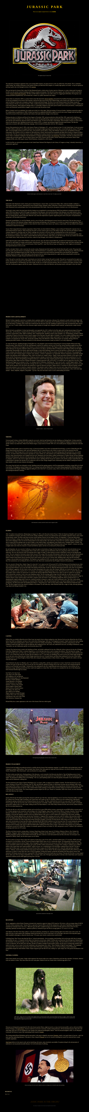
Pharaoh (42, 1037)
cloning (42, 1032)
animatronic (57, 135)
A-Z (40, 11)
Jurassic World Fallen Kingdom (18, 93)
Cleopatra (55, 1035)
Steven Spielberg (49, 98)
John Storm (9, 1042)
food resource (21, 1028)
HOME (54, 11)
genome (34, 87)
